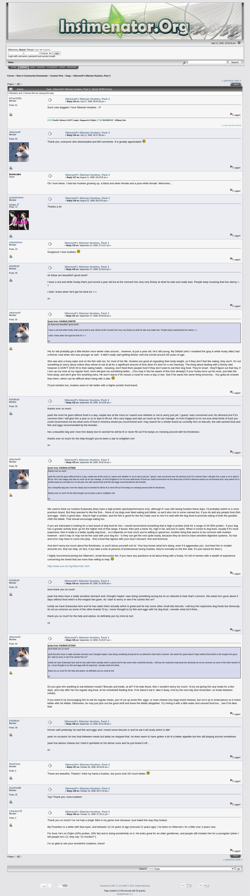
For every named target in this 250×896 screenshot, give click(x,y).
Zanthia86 (15, 787)
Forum (23, 67)
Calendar (52, 67)
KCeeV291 (15, 98)
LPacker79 (15, 811)
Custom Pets (56, 76)
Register (71, 67)
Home (13, 67)
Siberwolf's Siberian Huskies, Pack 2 (92, 76)
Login (62, 67)
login (37, 49)
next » (237, 80)
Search (41, 67)
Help (32, 67)
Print (236, 85)
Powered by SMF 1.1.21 (110, 886)
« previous (228, 80)
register (46, 49)
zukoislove (15, 242)
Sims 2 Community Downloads (32, 76)
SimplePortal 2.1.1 (125, 894)
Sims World (236, 125)
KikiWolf (14, 266)
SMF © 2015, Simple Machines (136, 886)
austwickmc (16, 197)
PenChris (14, 763)
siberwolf (14, 132)
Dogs (68, 76)
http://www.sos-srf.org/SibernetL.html (68, 566)
